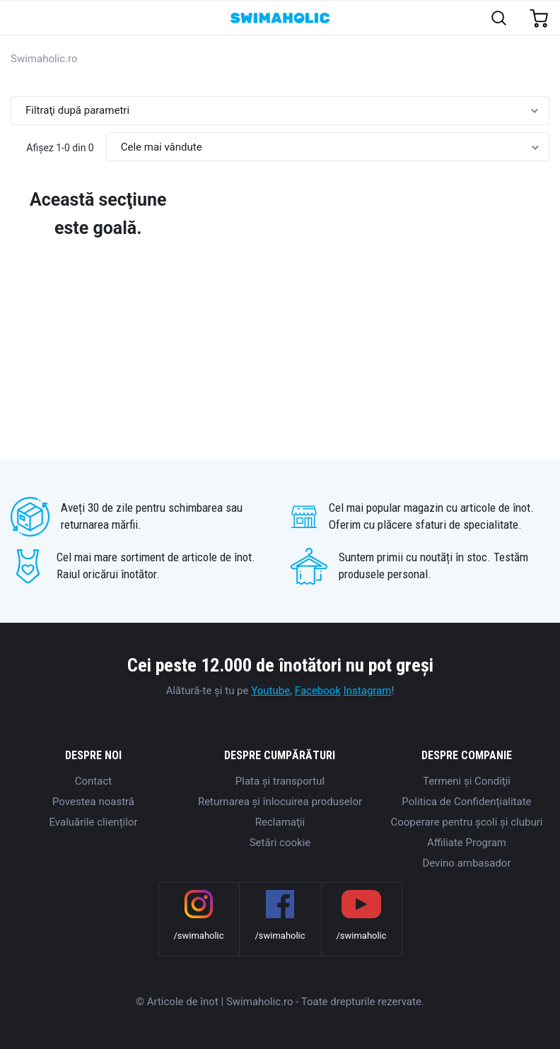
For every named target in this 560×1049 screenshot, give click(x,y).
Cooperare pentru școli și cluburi (467, 822)
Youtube (270, 690)
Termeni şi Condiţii (467, 781)
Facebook (318, 690)
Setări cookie (280, 842)
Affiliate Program (466, 842)
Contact (93, 781)
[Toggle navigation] (19, 18)
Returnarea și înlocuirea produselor (280, 801)
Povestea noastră (93, 801)
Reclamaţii (280, 822)
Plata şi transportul (280, 781)
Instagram (368, 690)
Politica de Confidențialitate (466, 801)
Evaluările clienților (93, 822)
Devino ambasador (466, 863)
